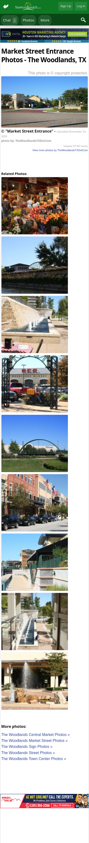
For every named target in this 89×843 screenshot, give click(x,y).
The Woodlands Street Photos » (28, 753)
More (45, 20)
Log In (81, 6)
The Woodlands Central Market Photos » (35, 735)
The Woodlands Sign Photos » (26, 747)
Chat (10, 20)
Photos (28, 20)
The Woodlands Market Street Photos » (34, 741)
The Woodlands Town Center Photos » (33, 759)
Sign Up (65, 6)
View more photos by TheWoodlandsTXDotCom (60, 150)
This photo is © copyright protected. (58, 73)
